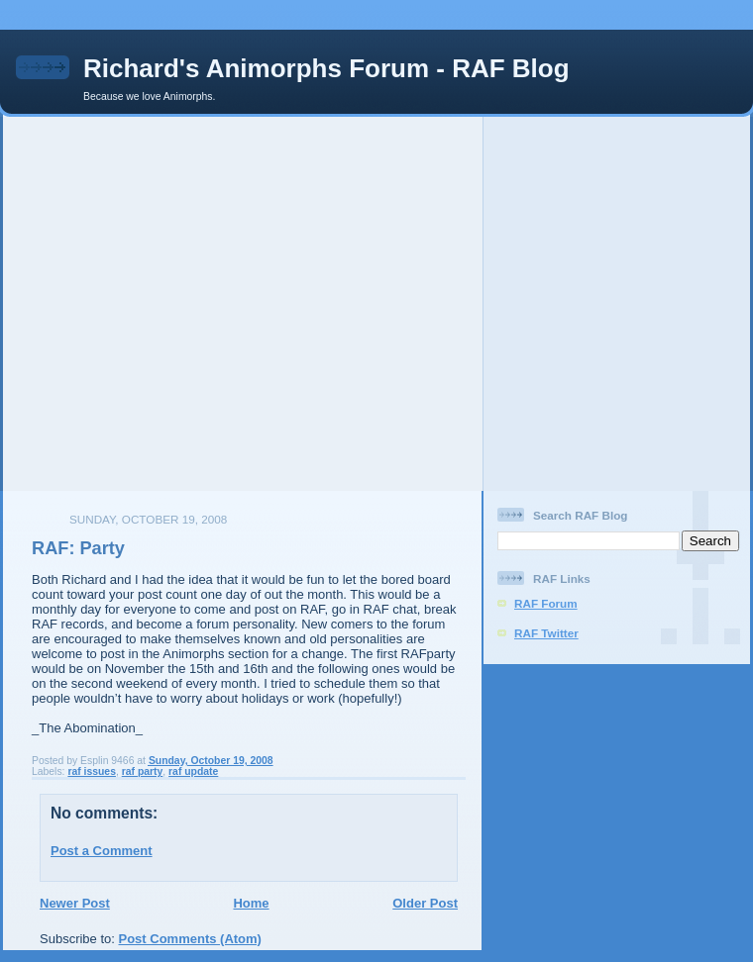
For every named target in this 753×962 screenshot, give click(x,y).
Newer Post (75, 903)
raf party (142, 771)
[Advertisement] (186, 302)
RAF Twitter (546, 632)
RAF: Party (78, 548)
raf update (193, 771)
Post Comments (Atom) (190, 938)
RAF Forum (546, 603)
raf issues (91, 771)
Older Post (425, 903)
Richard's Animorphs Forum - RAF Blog (326, 68)
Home (251, 903)
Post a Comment (102, 850)
